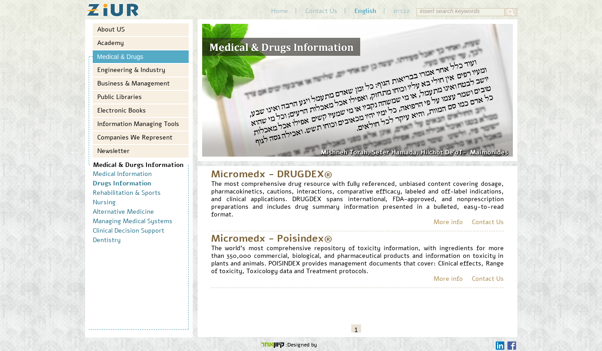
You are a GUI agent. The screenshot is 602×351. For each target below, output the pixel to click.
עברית (402, 11)
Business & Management (133, 83)
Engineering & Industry (131, 70)
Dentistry (107, 240)
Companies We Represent (134, 137)
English (365, 11)
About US (111, 29)
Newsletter (113, 151)
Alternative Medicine (123, 211)
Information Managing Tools (138, 124)
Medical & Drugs (120, 56)
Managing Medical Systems (132, 221)
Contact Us (321, 11)
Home (279, 11)
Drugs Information (122, 183)
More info (448, 222)
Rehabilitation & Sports (127, 193)
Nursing (104, 202)
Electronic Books (121, 110)
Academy (110, 43)
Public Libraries (119, 97)
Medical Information (122, 174)
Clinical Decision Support (128, 230)
